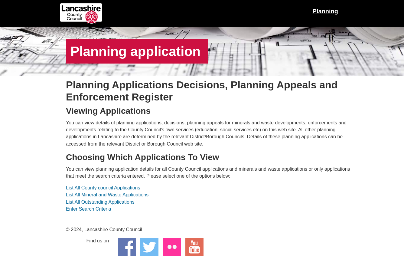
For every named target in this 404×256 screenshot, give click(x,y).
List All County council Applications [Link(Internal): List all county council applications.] (103, 187)
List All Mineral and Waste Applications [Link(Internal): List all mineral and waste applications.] (107, 194)
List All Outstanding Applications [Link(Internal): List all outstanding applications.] (100, 202)
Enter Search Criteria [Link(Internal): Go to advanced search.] (88, 209)
